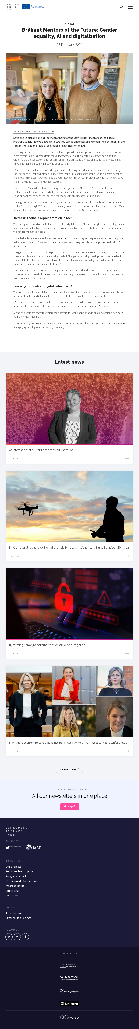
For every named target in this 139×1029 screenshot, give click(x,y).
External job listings (18, 918)
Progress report (16, 876)
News (71, 24)
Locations (12, 895)
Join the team (14, 913)
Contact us (12, 891)
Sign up (70, 806)
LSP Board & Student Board (23, 881)
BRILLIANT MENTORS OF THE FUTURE (33, 131)
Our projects (13, 867)
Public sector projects (19, 871)
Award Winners (15, 886)
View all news (69, 769)
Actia (58, 182)
